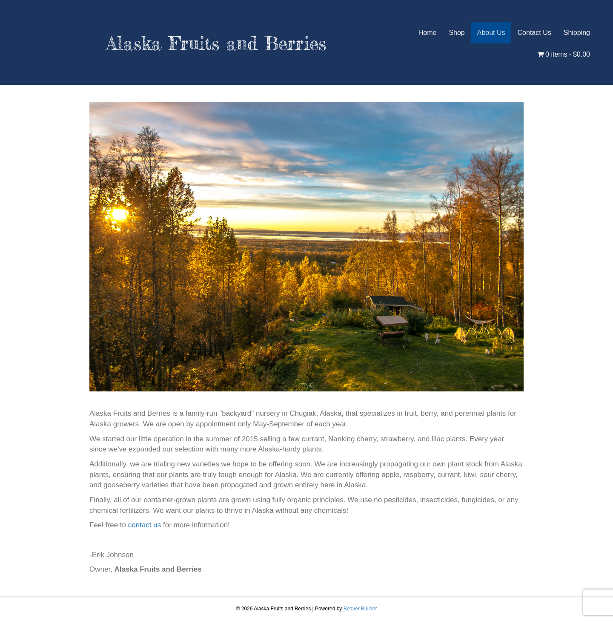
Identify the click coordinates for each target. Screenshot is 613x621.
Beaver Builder (360, 609)
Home (427, 32)
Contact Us (534, 32)
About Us (491, 32)
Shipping (577, 32)
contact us (144, 525)
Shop (456, 32)
